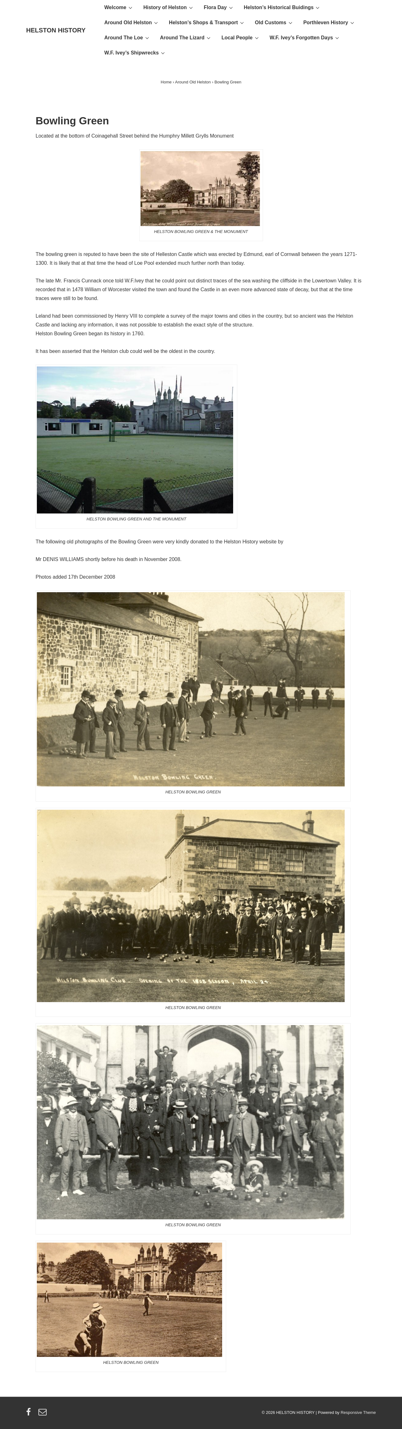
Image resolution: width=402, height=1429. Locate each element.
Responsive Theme (358, 1412)
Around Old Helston (131, 22)
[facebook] (30, 1414)
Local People (240, 37)
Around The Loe (127, 37)
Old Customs (274, 22)
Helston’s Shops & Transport (207, 22)
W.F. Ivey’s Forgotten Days (305, 37)
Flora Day (219, 7)
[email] (43, 1414)
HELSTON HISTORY (56, 30)
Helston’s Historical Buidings (282, 7)
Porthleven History (329, 22)
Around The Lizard (186, 37)
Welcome (119, 7)
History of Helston (168, 7)
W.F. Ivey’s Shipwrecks (135, 52)
